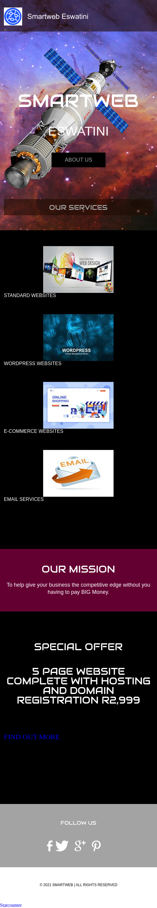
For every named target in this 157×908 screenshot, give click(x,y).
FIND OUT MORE (32, 737)
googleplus (80, 846)
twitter (62, 846)
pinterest (96, 846)
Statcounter (11, 905)
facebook (49, 846)
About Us (78, 160)
